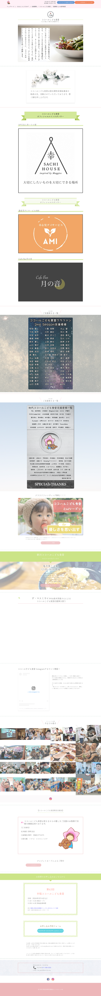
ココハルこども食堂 (45, 6)
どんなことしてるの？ (23, 6)
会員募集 (34, 6)
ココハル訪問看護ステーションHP (84, 2)
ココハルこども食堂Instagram (66, 2)
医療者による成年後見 (59, 6)
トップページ (10, 6)
